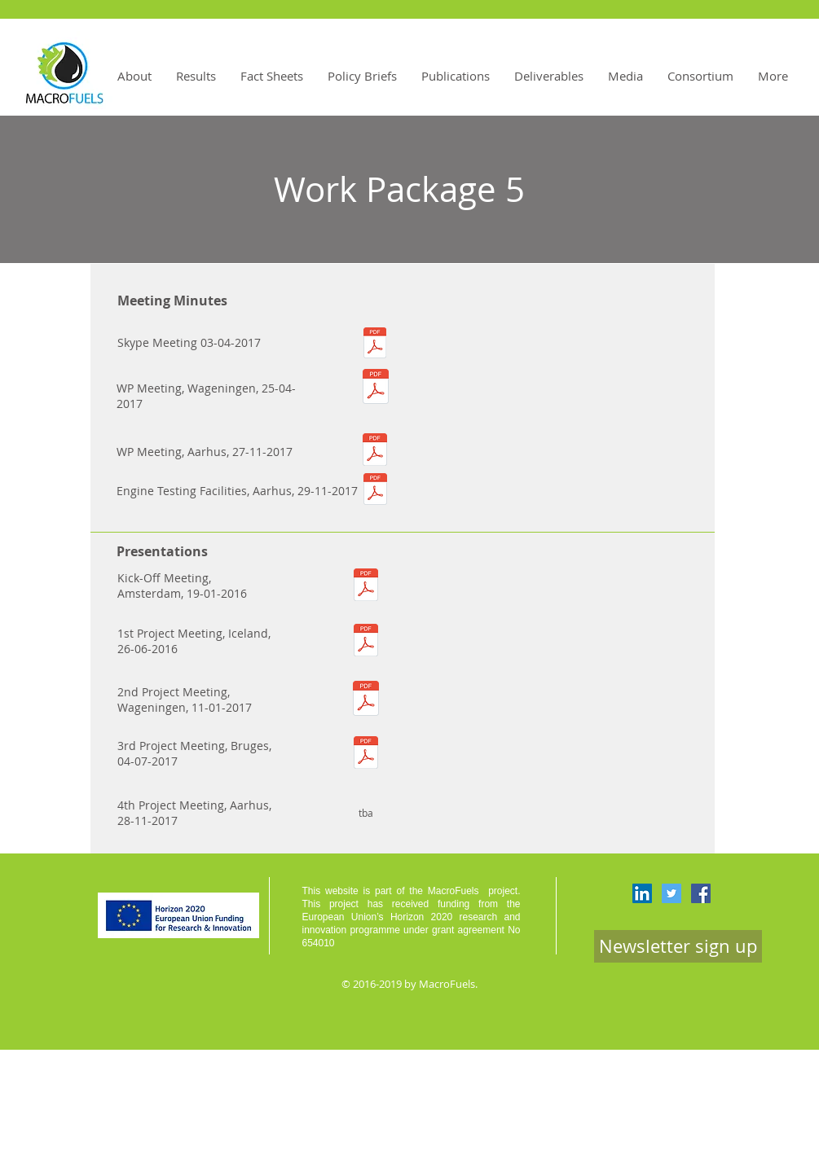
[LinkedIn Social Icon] (642, 893)
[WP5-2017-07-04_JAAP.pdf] (366, 754)
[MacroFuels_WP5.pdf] (366, 586)
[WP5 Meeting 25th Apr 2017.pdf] (376, 388)
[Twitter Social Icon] (671, 893)
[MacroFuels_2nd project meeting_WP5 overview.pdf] (366, 700)
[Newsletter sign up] (678, 946)
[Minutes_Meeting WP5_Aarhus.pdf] (375, 451)
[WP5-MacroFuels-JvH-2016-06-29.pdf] (366, 642)
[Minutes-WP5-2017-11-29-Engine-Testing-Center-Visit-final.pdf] (375, 490)
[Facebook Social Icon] (701, 893)
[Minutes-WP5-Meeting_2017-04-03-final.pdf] (374, 345)
